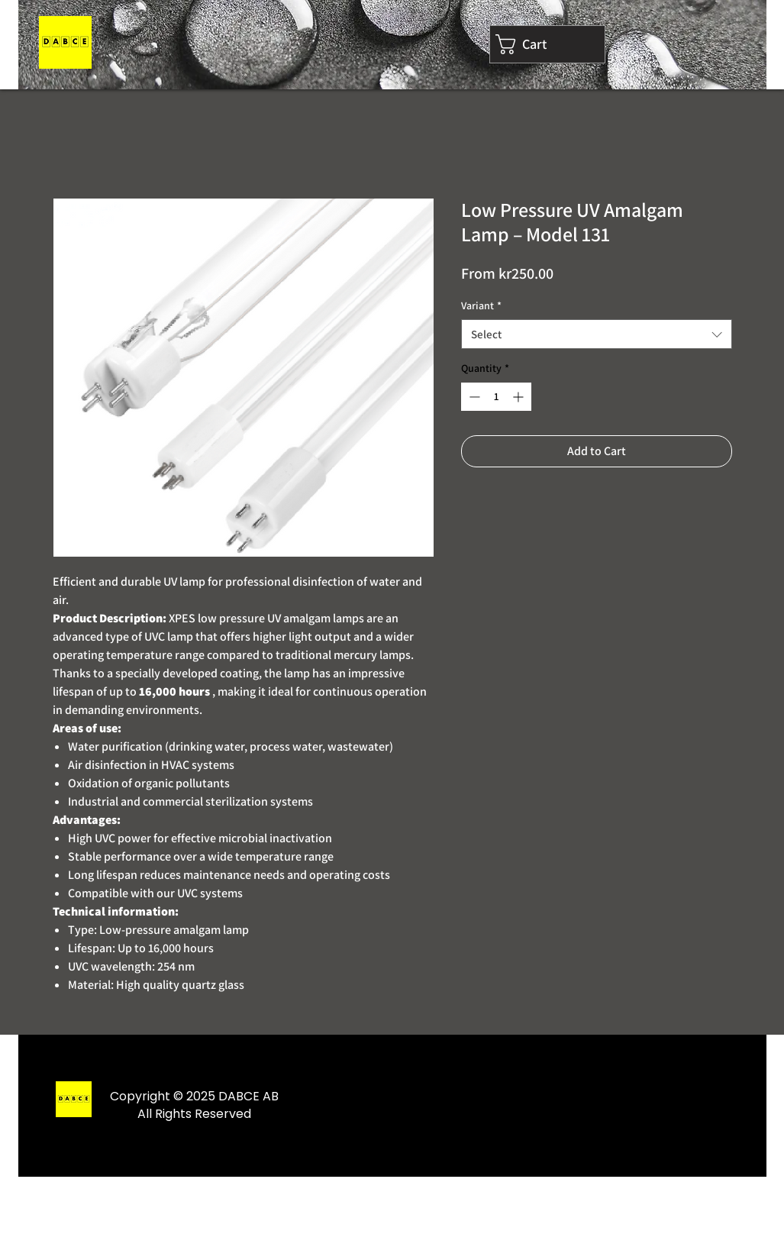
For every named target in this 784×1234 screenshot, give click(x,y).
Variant (481, 305)
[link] (547, 44)
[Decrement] (472, 396)
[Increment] (519, 396)
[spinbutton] (496, 396)
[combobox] (596, 334)
